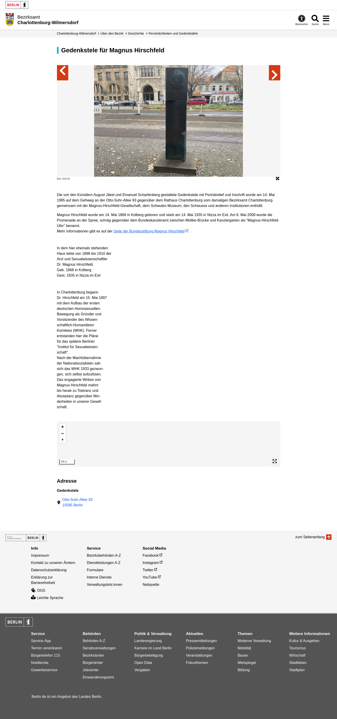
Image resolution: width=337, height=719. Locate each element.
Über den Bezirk (111, 33)
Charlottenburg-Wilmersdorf (76, 33)
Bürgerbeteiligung (148, 655)
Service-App (41, 641)
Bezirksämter (93, 655)
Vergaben (142, 670)
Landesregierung (148, 641)
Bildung (244, 670)
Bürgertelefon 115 (45, 655)
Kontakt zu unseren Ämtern (53, 563)
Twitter (148, 570)
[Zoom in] (62, 426)
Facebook (151, 555)
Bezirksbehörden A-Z (104, 555)
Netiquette (151, 584)
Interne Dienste (99, 577)
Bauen (243, 655)
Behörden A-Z (94, 641)
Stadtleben (298, 663)
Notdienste (40, 663)
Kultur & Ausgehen (304, 641)
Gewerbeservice (44, 670)
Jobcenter (91, 670)
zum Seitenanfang (310, 537)
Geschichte (136, 33)
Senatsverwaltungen (99, 648)
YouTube (150, 577)
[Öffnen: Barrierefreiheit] (302, 20)
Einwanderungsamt (98, 677)
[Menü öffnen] (326, 20)
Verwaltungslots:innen (104, 584)
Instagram (151, 563)
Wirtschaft (297, 655)
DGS (38, 590)
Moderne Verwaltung (254, 641)
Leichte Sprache (47, 598)
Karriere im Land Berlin (153, 648)
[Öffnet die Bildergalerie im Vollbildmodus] (277, 179)
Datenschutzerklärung (49, 570)
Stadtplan (297, 670)
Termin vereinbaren (46, 648)
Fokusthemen (197, 663)
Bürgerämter (93, 663)
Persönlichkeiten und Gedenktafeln (173, 33)
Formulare (95, 570)
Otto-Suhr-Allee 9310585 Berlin (77, 502)
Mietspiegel (247, 663)
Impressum (40, 555)
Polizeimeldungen (200, 648)
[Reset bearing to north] (62, 440)
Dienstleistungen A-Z (104, 563)
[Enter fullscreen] (274, 461)
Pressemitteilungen (201, 641)
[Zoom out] (62, 433)
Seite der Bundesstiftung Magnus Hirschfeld (149, 231)
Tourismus (297, 648)
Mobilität (244, 648)
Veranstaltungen (199, 655)
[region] (168, 444)
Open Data (143, 663)
